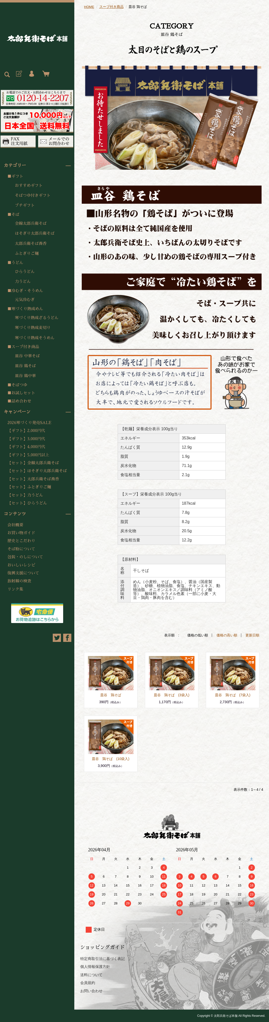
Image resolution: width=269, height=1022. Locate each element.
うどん (17, 263)
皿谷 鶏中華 (25, 376)
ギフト (17, 176)
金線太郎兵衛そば (31, 224)
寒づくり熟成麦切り (33, 328)
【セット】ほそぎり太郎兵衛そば (37, 471)
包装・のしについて (25, 557)
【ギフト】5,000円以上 (28, 455)
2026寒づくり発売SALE (29, 423)
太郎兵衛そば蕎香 (31, 244)
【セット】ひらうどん (27, 503)
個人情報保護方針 (95, 966)
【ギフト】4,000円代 (26, 447)
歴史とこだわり (21, 541)
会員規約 (87, 983)
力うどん (23, 282)
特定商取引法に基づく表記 (102, 958)
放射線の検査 (19, 581)
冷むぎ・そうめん (27, 291)
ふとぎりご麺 (27, 254)
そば (15, 215)
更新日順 (252, 635)
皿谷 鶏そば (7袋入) (232, 695)
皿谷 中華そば (27, 356)
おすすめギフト (29, 186)
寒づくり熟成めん (27, 309)
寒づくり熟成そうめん (34, 338)
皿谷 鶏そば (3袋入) (171, 695)
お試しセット (23, 393)
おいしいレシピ (21, 565)
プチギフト (25, 205)
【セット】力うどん (25, 495)
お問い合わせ (91, 991)
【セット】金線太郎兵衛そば (33, 463)
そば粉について (21, 549)
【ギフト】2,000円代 (26, 431)
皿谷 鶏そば (25, 366)
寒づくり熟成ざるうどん (36, 318)
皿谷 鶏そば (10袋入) (110, 758)
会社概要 (15, 525)
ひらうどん (25, 272)
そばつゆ (19, 385)
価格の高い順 (226, 635)
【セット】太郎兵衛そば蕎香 (33, 479)
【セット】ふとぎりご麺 (29, 487)
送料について (91, 974)
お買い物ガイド (21, 533)
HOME (89, 7)
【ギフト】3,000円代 (26, 439)
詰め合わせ (21, 401)
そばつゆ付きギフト (33, 196)
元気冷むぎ (25, 300)
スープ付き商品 (25, 347)
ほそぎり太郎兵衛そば (34, 233)
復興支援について (23, 573)
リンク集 (15, 589)
